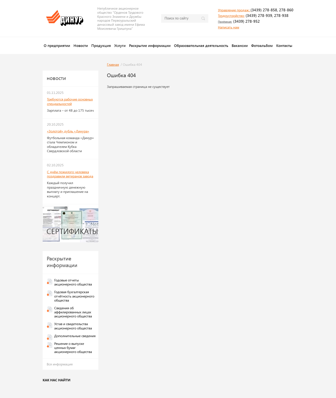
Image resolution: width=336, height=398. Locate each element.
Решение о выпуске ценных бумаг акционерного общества (73, 347)
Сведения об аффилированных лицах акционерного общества (73, 312)
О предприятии (57, 45)
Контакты (284, 45)
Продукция (101, 45)
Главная (113, 64)
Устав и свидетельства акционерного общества (73, 325)
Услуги (120, 45)
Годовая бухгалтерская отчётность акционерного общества (74, 296)
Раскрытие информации (150, 45)
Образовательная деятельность (201, 45)
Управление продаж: (234, 10)
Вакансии (240, 45)
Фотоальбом (262, 45)
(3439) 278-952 (239, 21)
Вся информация (60, 364)
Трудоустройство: (231, 15)
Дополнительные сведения (75, 335)
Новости (81, 45)
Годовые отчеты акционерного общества (73, 282)
